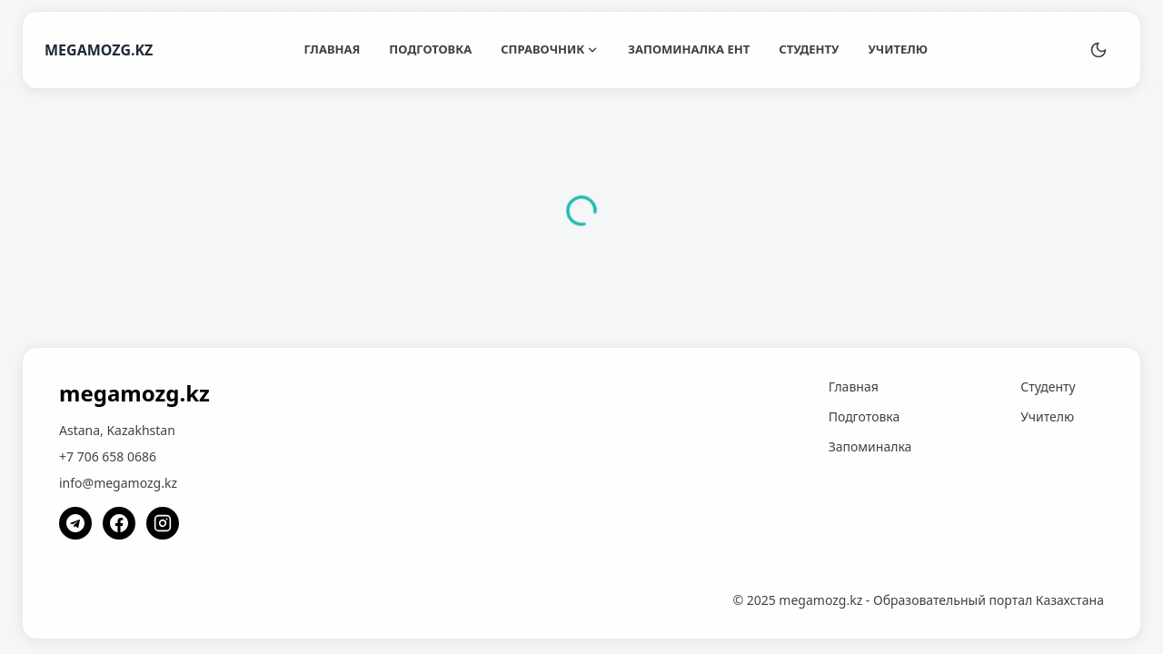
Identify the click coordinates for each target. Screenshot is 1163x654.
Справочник (550, 49)
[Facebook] (119, 523)
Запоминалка (870, 446)
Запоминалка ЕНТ (689, 49)
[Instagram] (162, 523)
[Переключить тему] (1098, 50)
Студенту (809, 49)
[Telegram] (75, 523)
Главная (331, 49)
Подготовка (430, 49)
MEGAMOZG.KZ (99, 50)
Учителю (898, 49)
